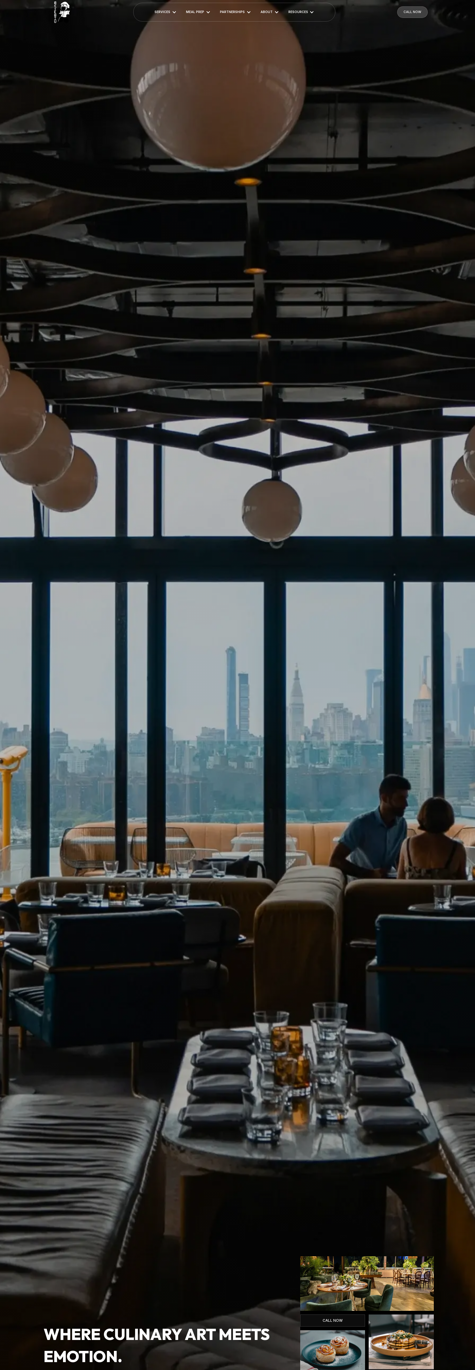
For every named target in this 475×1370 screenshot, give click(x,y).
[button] (165, 12)
